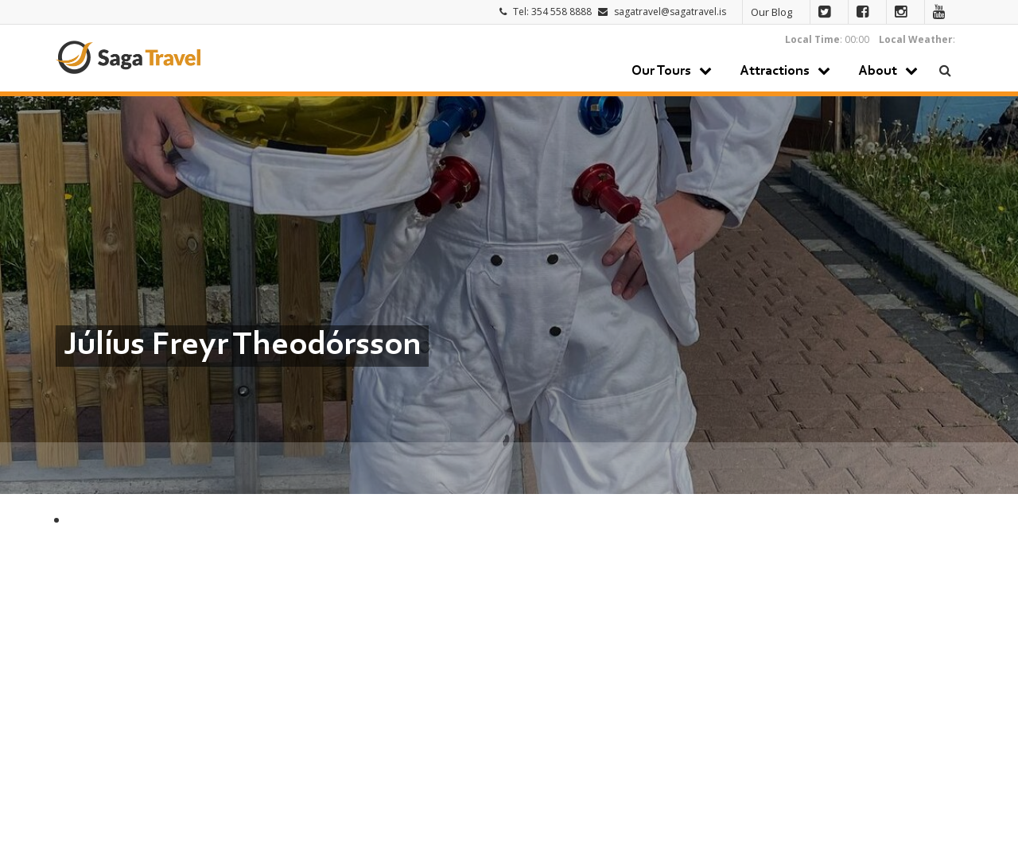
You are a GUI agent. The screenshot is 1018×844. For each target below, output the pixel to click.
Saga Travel (128, 57)
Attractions (775, 71)
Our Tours (661, 71)
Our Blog (771, 12)
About (877, 71)
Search (946, 70)
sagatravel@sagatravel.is (670, 11)
